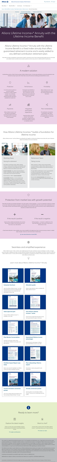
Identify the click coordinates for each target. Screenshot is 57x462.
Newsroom (18, 430)
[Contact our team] (42, 380)
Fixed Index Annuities (18, 9)
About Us (17, 426)
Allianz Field (18, 437)
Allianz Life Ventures (19, 443)
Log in (30, 435)
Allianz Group (45, 426)
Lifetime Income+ (25, 9)
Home (3, 9)
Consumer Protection (33, 428)
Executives (18, 432)
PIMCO (44, 434)
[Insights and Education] (14, 381)
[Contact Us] (47, 1)
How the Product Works (25, 11)
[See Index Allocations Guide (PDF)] (28, 234)
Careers (17, 435)
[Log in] (53, 1)
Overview (17, 11)
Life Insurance (4, 428)
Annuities (12, 9)
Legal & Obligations (10, 459)
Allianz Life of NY (46, 428)
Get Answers (19, 5)
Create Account (32, 437)
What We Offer (12, 5)
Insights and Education (37, 11)
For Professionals (27, 5)
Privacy (3, 459)
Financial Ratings (19, 428)
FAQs (30, 430)
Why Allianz (5, 5)
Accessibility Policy (20, 459)
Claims (30, 432)
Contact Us (31, 426)
